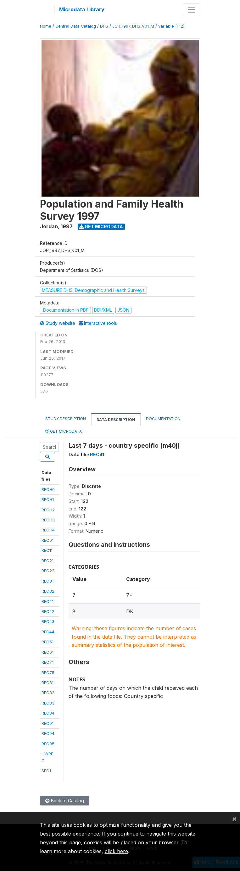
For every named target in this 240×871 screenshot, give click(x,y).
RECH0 (48, 489)
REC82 (48, 692)
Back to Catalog (64, 800)
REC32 (48, 591)
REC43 (48, 621)
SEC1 (46, 770)
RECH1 (48, 499)
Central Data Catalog (75, 26)
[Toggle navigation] (191, 9)
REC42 (48, 611)
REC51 (47, 641)
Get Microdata (101, 226)
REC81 (47, 682)
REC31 (47, 580)
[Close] (234, 818)
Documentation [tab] (163, 418)
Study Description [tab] (65, 418)
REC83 (48, 702)
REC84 (48, 712)
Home (45, 26)
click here (116, 851)
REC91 (47, 723)
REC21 (47, 560)
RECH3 (48, 519)
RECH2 (48, 509)
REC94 (48, 733)
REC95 (48, 743)
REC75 (48, 672)
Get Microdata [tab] (63, 431)
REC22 (48, 570)
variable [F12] (171, 26)
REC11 (47, 550)
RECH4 (48, 529)
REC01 (47, 540)
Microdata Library (81, 9)
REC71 (47, 662)
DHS (104, 26)
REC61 (47, 652)
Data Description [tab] (116, 419)
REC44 (48, 631)
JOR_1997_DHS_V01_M (133, 26)
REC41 (47, 601)
